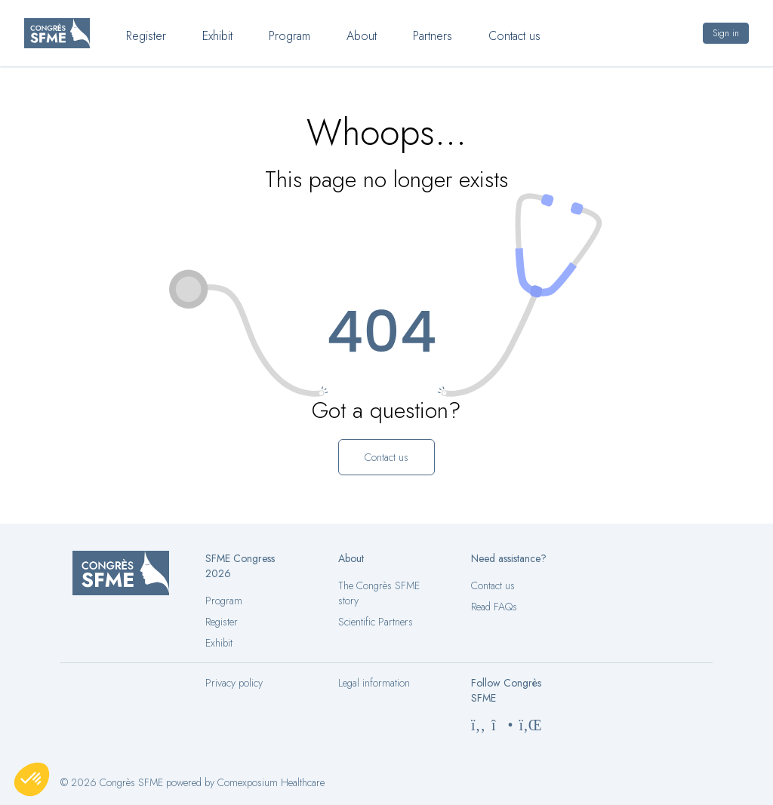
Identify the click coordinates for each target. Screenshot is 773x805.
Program (223, 600)
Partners (432, 36)
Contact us (493, 585)
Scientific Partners (375, 621)
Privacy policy (234, 682)
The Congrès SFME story (379, 593)
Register (221, 621)
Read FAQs (494, 606)
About (361, 36)
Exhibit (219, 642)
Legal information (374, 682)
